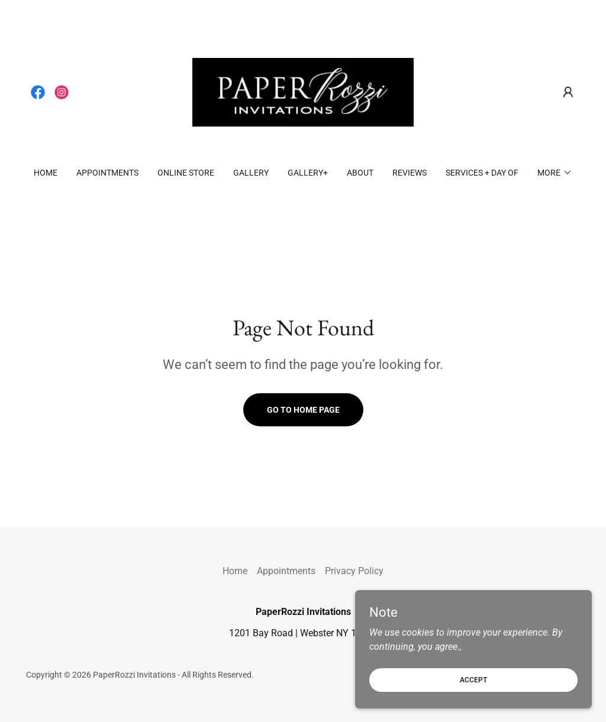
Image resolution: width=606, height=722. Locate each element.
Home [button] (235, 571)
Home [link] (45, 172)
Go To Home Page (303, 410)
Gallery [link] (251, 172)
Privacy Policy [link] (354, 571)
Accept (473, 679)
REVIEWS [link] (409, 172)
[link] (38, 92)
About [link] (360, 172)
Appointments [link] (107, 172)
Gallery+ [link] (308, 172)
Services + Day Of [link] (482, 172)
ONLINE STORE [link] (185, 172)
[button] (568, 92)
